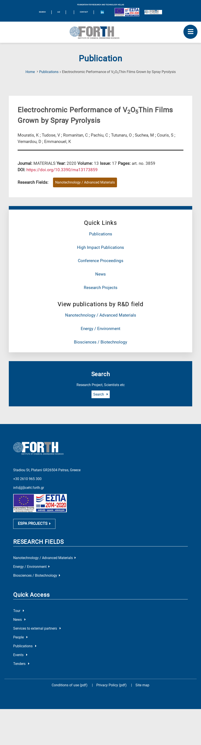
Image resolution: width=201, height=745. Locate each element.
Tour (18, 627)
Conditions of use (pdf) (70, 702)
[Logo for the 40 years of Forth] (153, 12)
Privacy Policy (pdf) (112, 702)
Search (100, 394)
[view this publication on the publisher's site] (62, 169)
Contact (84, 12)
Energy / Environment (100, 328)
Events (20, 672)
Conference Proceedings (100, 260)
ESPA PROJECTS (34, 540)
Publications (48, 72)
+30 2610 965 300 (27, 472)
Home (30, 72)
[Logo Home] (100, 32)
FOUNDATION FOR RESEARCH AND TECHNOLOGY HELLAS (100, 5)
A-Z (58, 12)
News (100, 274)
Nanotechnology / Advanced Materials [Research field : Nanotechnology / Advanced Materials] (85, 182)
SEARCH (42, 12)
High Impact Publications (100, 247)
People (20, 654)
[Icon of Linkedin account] (102, 12)
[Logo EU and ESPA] (127, 12)
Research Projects (100, 287)
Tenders (21, 680)
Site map (142, 702)
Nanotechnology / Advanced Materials (100, 315)
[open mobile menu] (190, 32)
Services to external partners (37, 645)
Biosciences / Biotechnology (100, 342)
